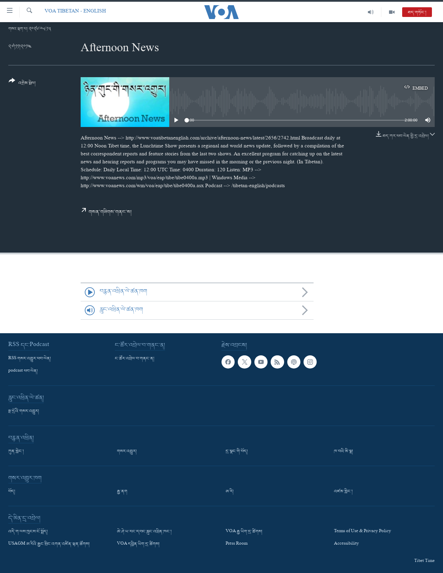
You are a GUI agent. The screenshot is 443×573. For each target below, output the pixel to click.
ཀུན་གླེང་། (16, 451)
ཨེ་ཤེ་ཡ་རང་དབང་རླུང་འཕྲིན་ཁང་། (144, 531)
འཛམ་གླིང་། (343, 491)
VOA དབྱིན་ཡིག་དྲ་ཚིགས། (138, 544)
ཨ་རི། (230, 491)
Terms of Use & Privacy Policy (362, 531)
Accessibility (346, 544)
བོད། (11, 491)
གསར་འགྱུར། (127, 451)
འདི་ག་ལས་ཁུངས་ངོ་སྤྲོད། (28, 531)
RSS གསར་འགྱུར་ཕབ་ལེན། (29, 358)
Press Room (236, 544)
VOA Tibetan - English (75, 12)
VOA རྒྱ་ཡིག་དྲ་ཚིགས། (244, 531)
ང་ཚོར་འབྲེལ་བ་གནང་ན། (134, 358)
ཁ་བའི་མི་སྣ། (343, 451)
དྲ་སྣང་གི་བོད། (237, 451)
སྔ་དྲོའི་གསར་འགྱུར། (23, 411)
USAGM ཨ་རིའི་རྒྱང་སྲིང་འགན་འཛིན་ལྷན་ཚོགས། (49, 544)
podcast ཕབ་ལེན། (23, 371)
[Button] (22, 84)
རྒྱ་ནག (122, 491)
